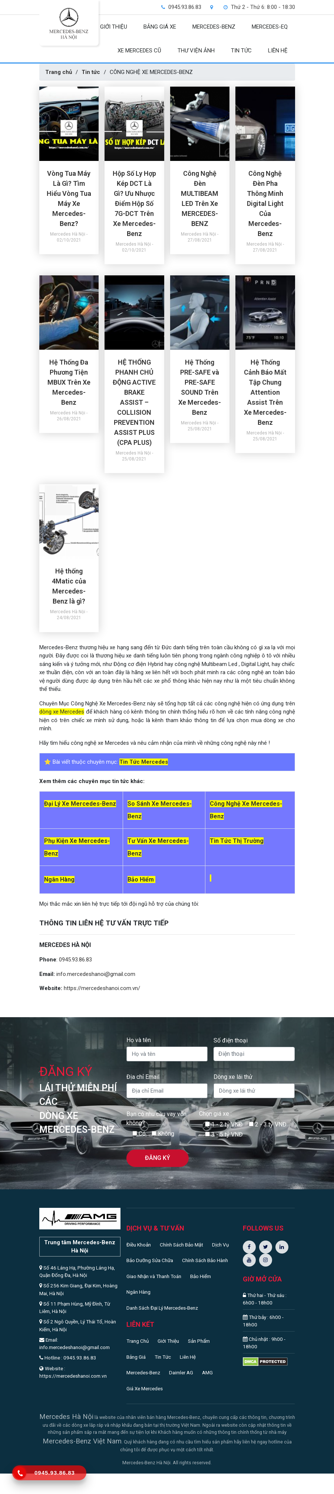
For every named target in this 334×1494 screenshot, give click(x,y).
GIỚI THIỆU (113, 26)
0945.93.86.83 (75, 959)
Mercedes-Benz (143, 1372)
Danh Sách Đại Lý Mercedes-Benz (162, 1308)
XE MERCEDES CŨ (139, 50)
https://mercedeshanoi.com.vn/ (102, 988)
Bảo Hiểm (200, 1276)
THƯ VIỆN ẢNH (196, 50)
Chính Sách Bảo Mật (181, 1245)
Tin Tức (163, 1357)
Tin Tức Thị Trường (237, 840)
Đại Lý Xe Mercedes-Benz (80, 803)
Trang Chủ (137, 1341)
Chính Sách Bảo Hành (205, 1260)
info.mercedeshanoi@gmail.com (95, 974)
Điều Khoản (138, 1245)
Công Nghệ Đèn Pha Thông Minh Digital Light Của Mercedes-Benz (265, 203)
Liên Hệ (188, 1357)
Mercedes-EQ (270, 26)
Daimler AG (181, 1372)
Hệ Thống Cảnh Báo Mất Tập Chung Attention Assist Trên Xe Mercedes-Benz (265, 392)
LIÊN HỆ (278, 50)
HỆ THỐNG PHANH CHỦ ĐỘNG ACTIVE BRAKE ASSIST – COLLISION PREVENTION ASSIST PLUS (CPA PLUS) (134, 402)
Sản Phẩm (199, 1341)
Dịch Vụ (220, 1245)
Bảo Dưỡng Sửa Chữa (149, 1260)
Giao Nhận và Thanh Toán (153, 1276)
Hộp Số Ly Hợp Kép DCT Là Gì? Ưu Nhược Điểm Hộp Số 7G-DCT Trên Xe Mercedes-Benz (134, 203)
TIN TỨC (241, 50)
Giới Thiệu (168, 1341)
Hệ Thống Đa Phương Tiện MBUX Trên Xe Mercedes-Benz (68, 382)
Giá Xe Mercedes (144, 1388)
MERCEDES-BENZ (213, 26)
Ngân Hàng (138, 1292)
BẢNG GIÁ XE (159, 26)
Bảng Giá (136, 1357)
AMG (207, 1372)
